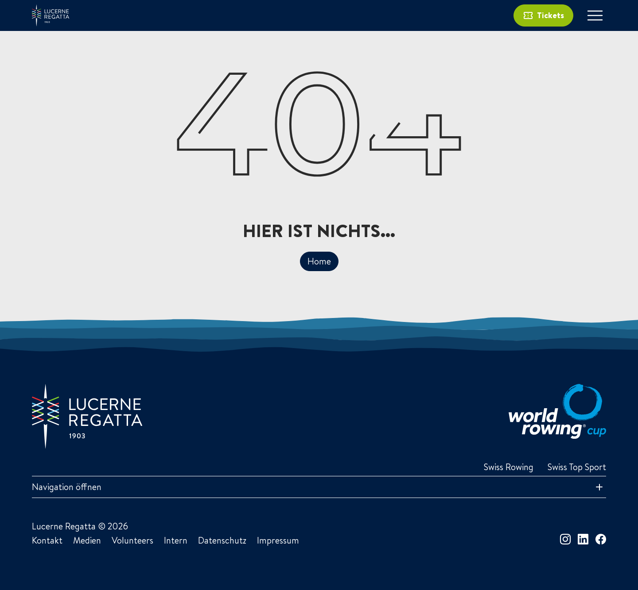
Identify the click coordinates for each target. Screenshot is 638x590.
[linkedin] (583, 539)
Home (319, 261)
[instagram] (565, 539)
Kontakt (47, 540)
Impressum (278, 540)
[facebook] (600, 539)
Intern (175, 540)
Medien (87, 540)
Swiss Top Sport (577, 467)
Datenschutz (222, 540)
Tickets (543, 15)
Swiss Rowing (508, 467)
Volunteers (132, 540)
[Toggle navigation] (595, 15)
